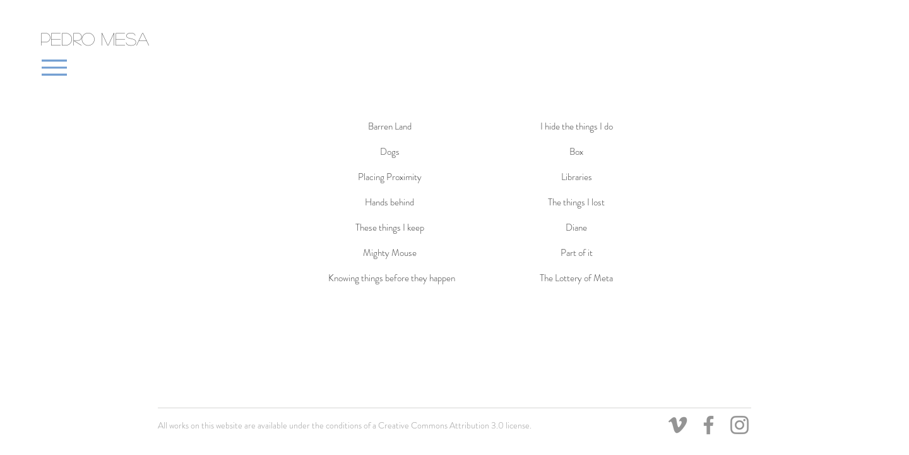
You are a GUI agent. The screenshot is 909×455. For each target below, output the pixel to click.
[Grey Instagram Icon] (739, 425)
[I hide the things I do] (576, 126)
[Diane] (576, 227)
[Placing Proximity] (389, 177)
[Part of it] (576, 252)
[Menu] (54, 67)
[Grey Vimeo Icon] (677, 425)
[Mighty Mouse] (389, 252)
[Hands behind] (389, 202)
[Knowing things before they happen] (391, 278)
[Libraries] (576, 177)
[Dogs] (389, 151)
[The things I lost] (576, 202)
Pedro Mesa (94, 38)
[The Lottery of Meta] (576, 278)
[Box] (576, 151)
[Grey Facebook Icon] (708, 425)
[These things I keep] (389, 227)
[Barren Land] (389, 126)
